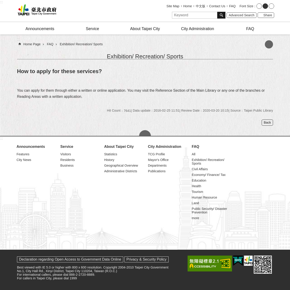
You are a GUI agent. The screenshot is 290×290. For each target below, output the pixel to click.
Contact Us (217, 6)
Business (66, 165)
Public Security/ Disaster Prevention (209, 210)
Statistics (110, 154)
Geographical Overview (121, 165)
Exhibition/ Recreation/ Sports (81, 44)
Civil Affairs (200, 169)
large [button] (271, 6)
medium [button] (265, 6)
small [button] (259, 6)
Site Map (173, 6)
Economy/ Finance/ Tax (208, 175)
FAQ (232, 6)
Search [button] (221, 15)
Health (196, 186)
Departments (157, 165)
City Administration (197, 28)
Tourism (197, 192)
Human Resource (204, 197)
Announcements (39, 28)
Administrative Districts (120, 171)
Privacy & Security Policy (146, 259)
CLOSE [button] (145, 133)
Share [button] (267, 15)
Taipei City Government (36, 11)
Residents (67, 160)
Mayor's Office (158, 160)
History (109, 160)
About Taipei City (145, 28)
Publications (157, 171)
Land (195, 203)
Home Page (32, 44)
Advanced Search (241, 15)
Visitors (65, 154)
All (193, 154)
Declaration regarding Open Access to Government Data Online (70, 259)
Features (23, 154)
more (195, 218)
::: (1, 2)
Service (92, 28)
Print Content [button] (269, 44)
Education (199, 180)
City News (24, 160)
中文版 (200, 6)
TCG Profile (156, 154)
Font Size (246, 6)
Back (267, 122)
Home (187, 6)
